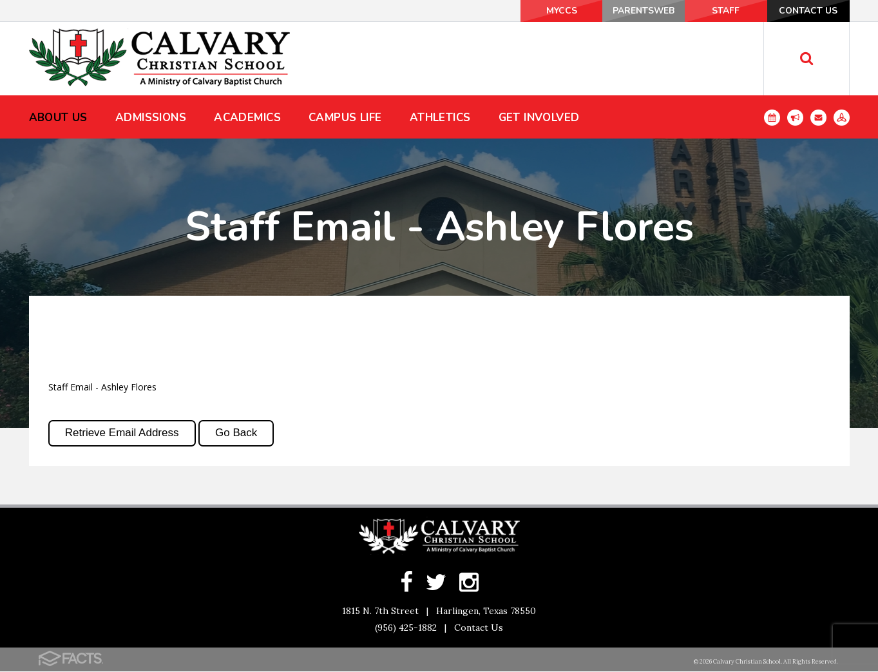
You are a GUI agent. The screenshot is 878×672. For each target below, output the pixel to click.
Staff (721, 11)
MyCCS (549, 11)
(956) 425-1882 (406, 628)
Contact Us (806, 11)
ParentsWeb (635, 11)
